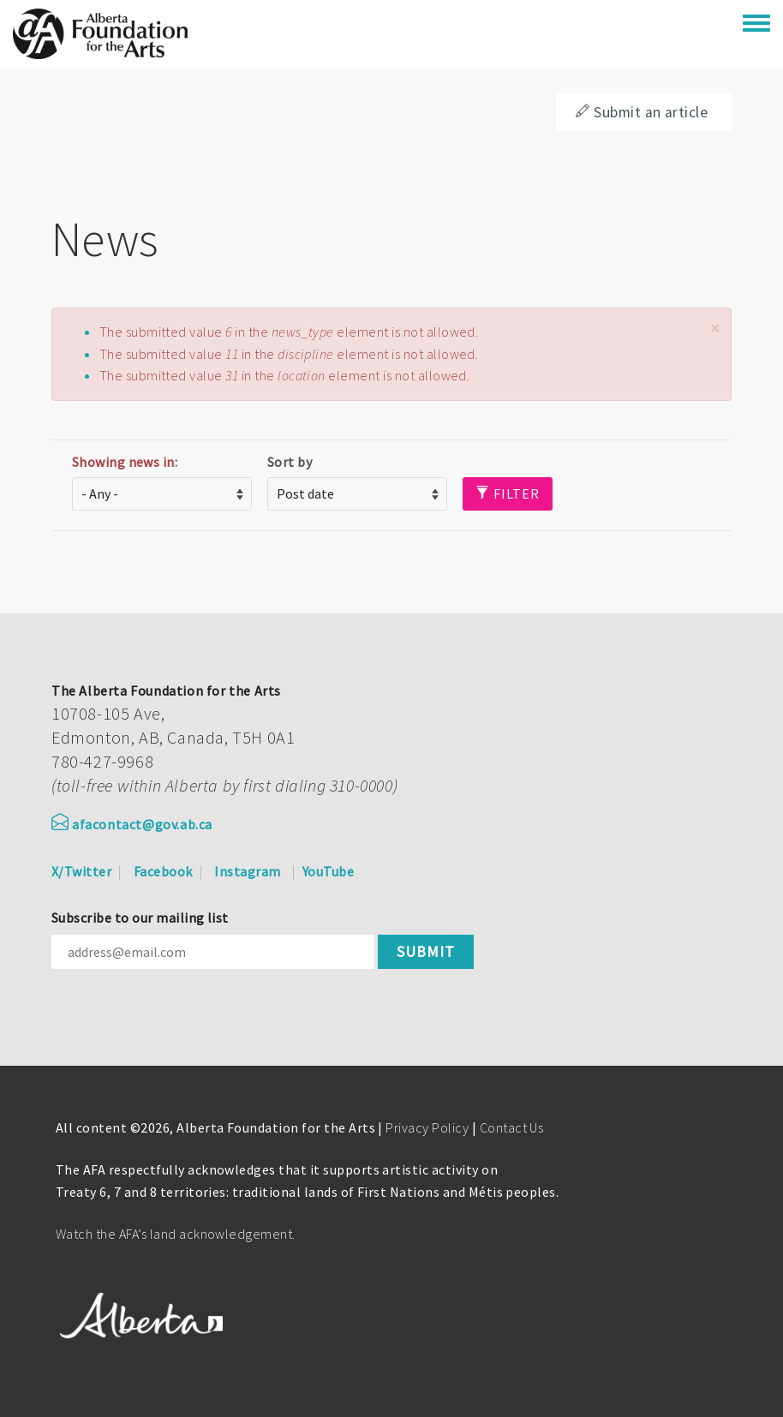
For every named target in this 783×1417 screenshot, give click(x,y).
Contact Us (512, 1127)
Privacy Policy (427, 1127)
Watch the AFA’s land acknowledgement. (176, 1233)
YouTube (328, 871)
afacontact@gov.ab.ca (131, 824)
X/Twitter (81, 871)
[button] (714, 329)
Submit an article (642, 112)
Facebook (163, 871)
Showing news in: (125, 461)
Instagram (247, 871)
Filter (507, 493)
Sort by (289, 461)
